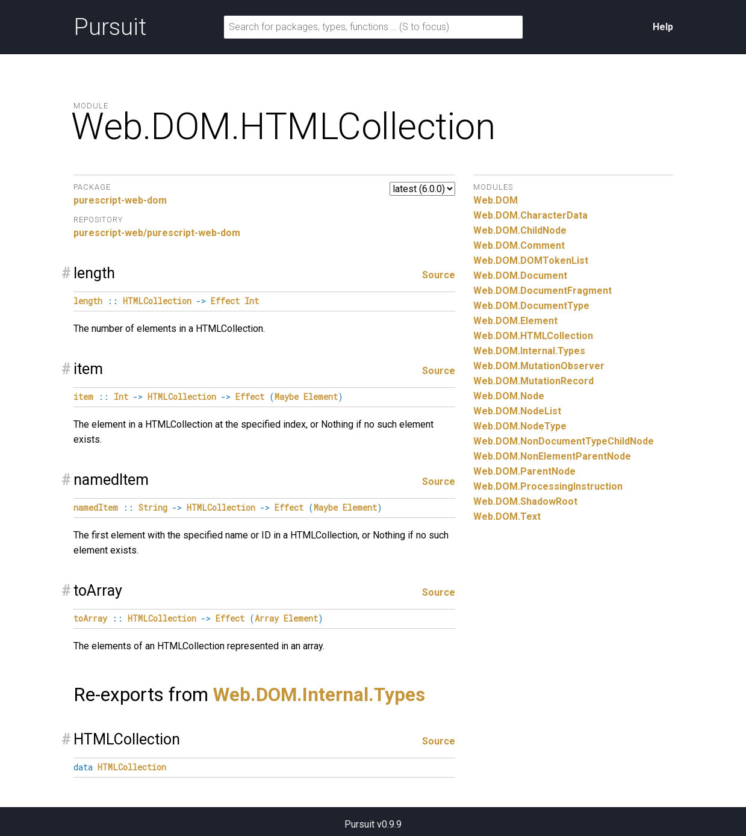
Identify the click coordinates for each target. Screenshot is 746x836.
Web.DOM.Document (520, 275)
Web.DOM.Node (508, 396)
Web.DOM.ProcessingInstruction (548, 486)
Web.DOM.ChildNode (520, 230)
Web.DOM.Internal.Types (319, 695)
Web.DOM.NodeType (520, 426)
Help (663, 27)
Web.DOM (495, 200)
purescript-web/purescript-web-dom (156, 233)
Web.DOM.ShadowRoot (525, 501)
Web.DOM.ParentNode (524, 471)
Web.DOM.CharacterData (530, 215)
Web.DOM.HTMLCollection (533, 336)
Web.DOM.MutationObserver (539, 366)
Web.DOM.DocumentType (531, 305)
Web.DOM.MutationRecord (533, 381)
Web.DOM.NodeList (517, 411)
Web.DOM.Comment (519, 245)
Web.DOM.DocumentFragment (542, 290)
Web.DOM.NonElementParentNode (552, 456)
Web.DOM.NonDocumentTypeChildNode (563, 441)
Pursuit (109, 27)
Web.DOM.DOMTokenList (530, 260)
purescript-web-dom (120, 200)
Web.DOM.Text (507, 516)
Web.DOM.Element (515, 320)
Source (438, 275)
